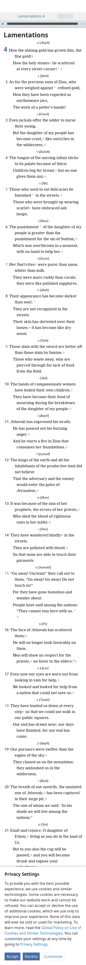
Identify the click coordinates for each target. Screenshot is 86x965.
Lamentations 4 (28, 16)
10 (6, 377)
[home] (7, 6)
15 (6, 566)
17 (6, 667)
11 (6, 414)
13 (6, 496)
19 (6, 742)
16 (6, 622)
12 (6, 453)
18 (6, 698)
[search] (80, 6)
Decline (31, 956)
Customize (53, 956)
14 (6, 528)
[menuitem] (7, 6)
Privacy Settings (34, 944)
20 (6, 779)
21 (6, 823)
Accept (12, 956)
